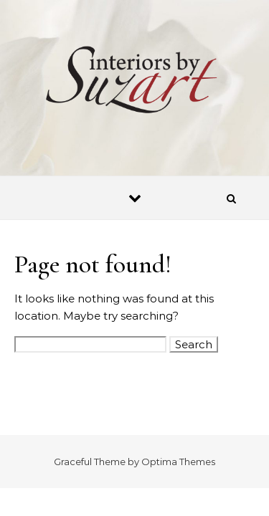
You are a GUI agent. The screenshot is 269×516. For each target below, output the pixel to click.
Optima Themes (178, 461)
